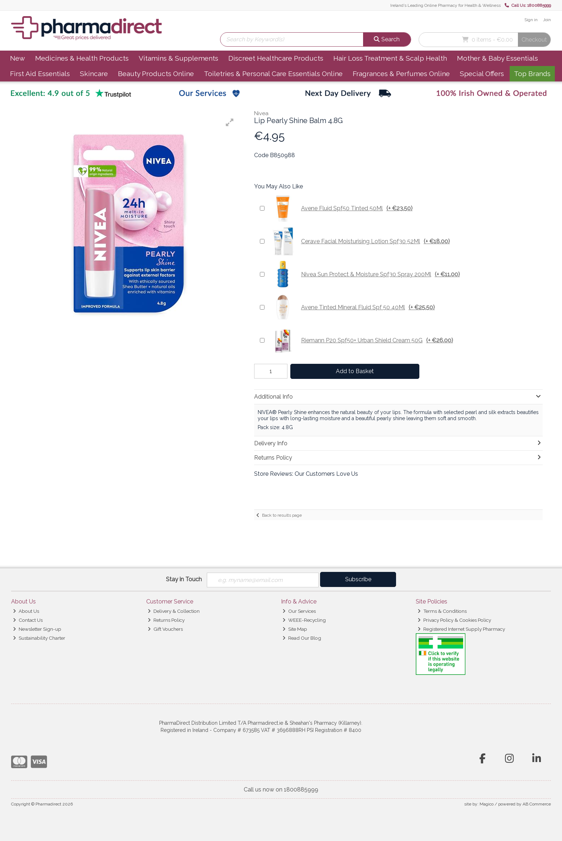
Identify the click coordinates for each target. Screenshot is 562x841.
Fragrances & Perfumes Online (401, 73)
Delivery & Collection (174, 611)
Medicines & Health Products (82, 58)
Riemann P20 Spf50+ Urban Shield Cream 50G (360, 340)
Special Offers (482, 73)
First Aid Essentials (40, 73)
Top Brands (532, 73)
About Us (26, 611)
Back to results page (282, 515)
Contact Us (28, 620)
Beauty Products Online (156, 73)
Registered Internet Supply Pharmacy (461, 629)
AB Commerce (537, 804)
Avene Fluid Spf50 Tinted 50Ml (340, 208)
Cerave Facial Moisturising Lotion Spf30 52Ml (359, 241)
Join (547, 19)
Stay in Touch (184, 579)
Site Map (294, 629)
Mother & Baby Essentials (497, 58)
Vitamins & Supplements (178, 58)
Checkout (534, 39)
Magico (487, 804)
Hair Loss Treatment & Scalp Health (390, 58)
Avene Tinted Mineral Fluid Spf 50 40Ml (351, 307)
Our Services (299, 611)
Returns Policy (166, 620)
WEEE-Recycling (304, 620)
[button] (229, 122)
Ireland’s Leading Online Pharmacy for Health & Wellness (445, 5)
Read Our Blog (301, 638)
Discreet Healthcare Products (275, 58)
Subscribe (358, 579)
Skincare (94, 73)
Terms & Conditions (442, 611)
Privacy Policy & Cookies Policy (454, 620)
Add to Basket (354, 371)
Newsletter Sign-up (37, 629)
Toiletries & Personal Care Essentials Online (273, 73)
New (17, 58)
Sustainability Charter (39, 638)
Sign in (531, 19)
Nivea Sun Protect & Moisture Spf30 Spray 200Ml (364, 274)
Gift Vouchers (165, 629)
